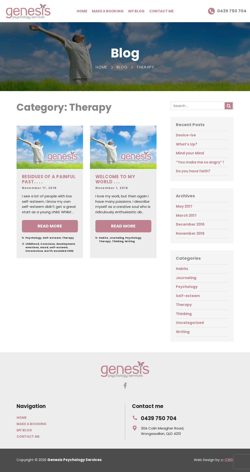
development (65, 244)
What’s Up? (186, 144)
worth (48, 251)
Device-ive (186, 135)
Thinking (118, 241)
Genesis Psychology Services (28, 11)
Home (82, 11)
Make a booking (108, 11)
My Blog (136, 11)
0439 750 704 (227, 11)
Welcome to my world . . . (115, 179)
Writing (130, 241)
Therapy (68, 238)
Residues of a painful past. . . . (49, 179)
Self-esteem (52, 238)
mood (44, 247)
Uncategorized (190, 322)
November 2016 (190, 233)
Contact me (161, 11)
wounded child (63, 251)
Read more (50, 226)
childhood (32, 244)
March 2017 (186, 215)
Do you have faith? (193, 171)
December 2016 (190, 224)
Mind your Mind (190, 153)
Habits (103, 238)
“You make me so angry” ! (200, 162)
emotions (32, 247)
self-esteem (58, 247)
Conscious (47, 244)
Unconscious (34, 251)
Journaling (116, 238)
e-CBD (227, 459)
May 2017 (184, 206)
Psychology (33, 238)
